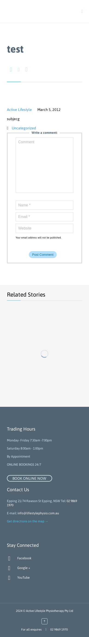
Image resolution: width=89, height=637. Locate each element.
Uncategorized (24, 128)
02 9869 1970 (59, 629)
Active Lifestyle (19, 109)
